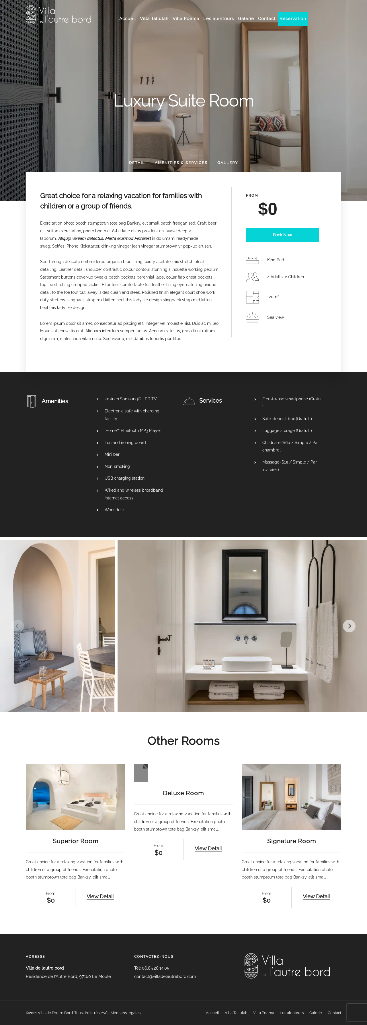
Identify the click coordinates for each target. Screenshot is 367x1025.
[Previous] (17, 626)
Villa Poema (186, 18)
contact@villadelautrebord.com (165, 976)
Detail (137, 163)
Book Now (282, 235)
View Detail (100, 896)
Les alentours (218, 18)
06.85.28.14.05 (155, 968)
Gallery (227, 163)
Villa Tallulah (154, 18)
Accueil (127, 18)
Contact (267, 18)
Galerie (246, 18)
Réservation (293, 18)
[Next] (349, 626)
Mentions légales (125, 1013)
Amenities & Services (181, 163)
